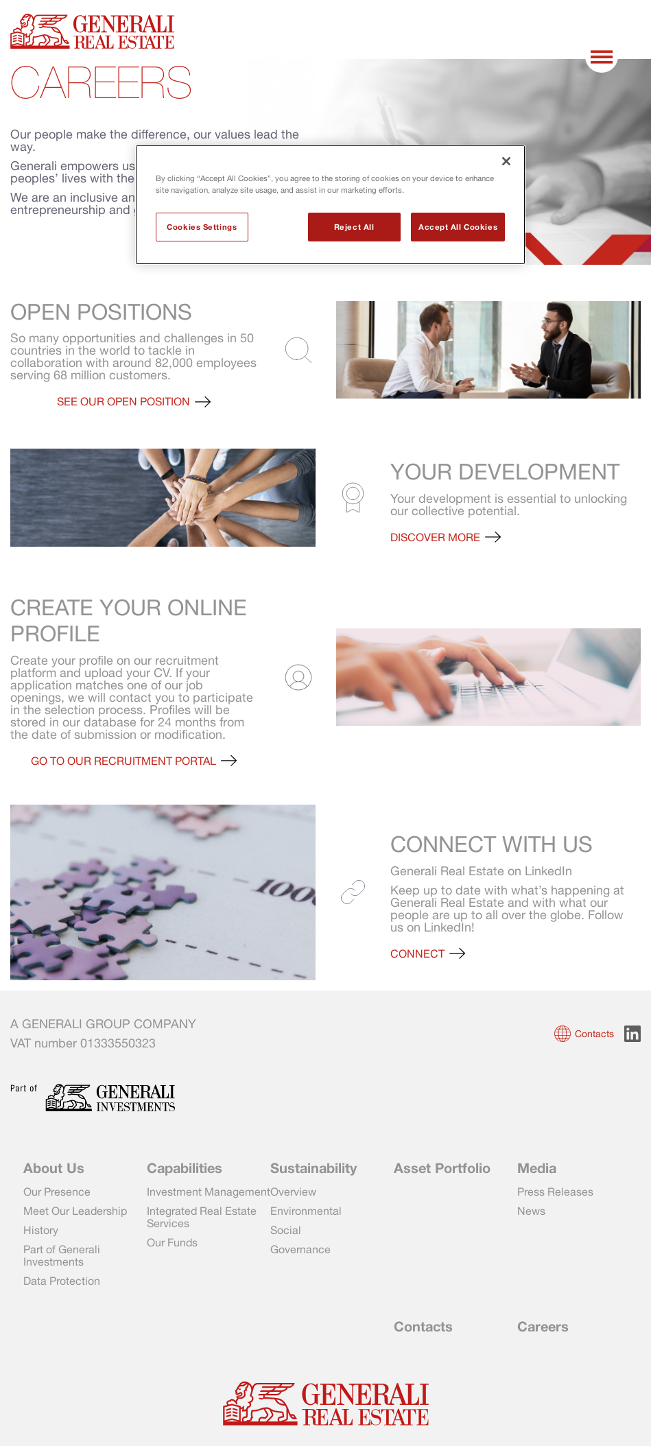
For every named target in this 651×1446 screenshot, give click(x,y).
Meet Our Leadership (75, 1211)
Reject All (354, 226)
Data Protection (61, 1281)
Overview (293, 1191)
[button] (134, 401)
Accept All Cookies (457, 226)
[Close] (506, 161)
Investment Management (208, 1191)
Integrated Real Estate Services (202, 1217)
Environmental (306, 1211)
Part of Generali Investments (61, 1255)
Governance (300, 1249)
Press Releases (555, 1191)
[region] (330, 205)
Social (285, 1230)
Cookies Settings (202, 226)
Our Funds (172, 1242)
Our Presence (57, 1191)
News (531, 1211)
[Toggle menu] (603, 57)
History (40, 1230)
